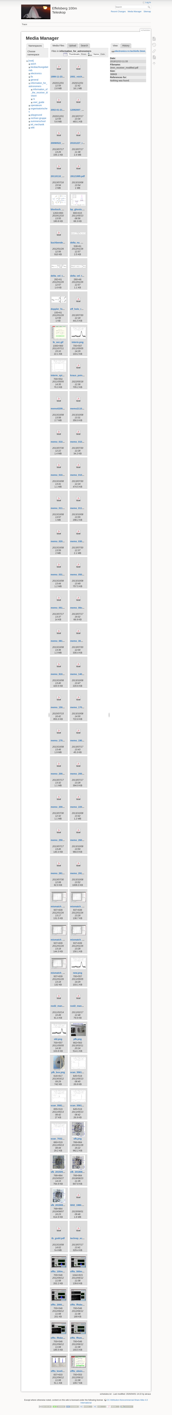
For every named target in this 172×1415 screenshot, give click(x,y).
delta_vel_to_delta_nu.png (65, 276)
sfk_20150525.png (60, 1172)
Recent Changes (118, 11)
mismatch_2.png (60, 939)
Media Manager (135, 11)
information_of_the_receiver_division (39, 92)
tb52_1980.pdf (77, 1205)
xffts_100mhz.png (60, 1271)
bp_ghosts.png (78, 209)
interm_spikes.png (61, 375)
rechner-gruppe (38, 118)
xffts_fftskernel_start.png (64, 1338)
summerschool (38, 121)
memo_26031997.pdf (81, 840)
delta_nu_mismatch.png (83, 242)
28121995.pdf (77, 176)
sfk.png (78, 1138)
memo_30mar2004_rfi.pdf (84, 641)
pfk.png (77, 1039)
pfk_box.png (58, 1072)
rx (34, 99)
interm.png (77, 342)
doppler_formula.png (62, 309)
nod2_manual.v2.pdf (62, 1006)
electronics (36, 73)
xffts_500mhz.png (79, 1271)
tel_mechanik (37, 124)
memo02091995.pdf (61, 408)
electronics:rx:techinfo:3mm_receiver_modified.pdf (142, 51)
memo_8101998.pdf (61, 674)
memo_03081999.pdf (81, 541)
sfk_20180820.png (80, 1172)
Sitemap (147, 11)
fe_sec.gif (58, 342)
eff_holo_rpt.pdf (79, 309)
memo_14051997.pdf (81, 674)
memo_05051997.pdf (81, 574)
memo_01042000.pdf (81, 441)
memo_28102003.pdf (62, 873)
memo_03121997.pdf (62, 574)
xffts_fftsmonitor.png (81, 1338)
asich (33, 63)
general (34, 79)
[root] (31, 60)
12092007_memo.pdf (81, 110)
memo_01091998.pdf (62, 475)
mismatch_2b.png (80, 939)
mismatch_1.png (60, 906)
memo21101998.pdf (80, 408)
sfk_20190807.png (60, 1205)
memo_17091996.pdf (62, 740)
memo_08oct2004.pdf (81, 607)
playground (36, 115)
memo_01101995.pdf (62, 508)
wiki (32, 127)
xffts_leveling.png (60, 1371)
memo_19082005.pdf (81, 740)
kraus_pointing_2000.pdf (83, 375)
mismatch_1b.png (80, 906)
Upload (72, 45)
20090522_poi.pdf (60, 143)
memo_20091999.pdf (62, 807)
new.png (77, 973)
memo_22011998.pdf (81, 807)
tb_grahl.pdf (58, 1238)
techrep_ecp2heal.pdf (82, 1238)
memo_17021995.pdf (81, 707)
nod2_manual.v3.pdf (81, 1006)
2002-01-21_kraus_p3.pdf (64, 110)
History (125, 45)
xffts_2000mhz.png (61, 1304)
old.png (58, 1039)
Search (149, 7)
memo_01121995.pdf (81, 508)
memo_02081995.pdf (62, 541)
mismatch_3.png (60, 973)
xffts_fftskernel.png (80, 1304)
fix (32, 76)
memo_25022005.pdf (62, 840)
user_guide (38, 102)
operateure (36, 105)
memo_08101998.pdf (62, 641)
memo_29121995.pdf (81, 873)
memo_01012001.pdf (62, 441)
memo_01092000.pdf (81, 475)
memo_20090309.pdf (81, 773)
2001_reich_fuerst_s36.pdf (84, 76)
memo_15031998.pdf (62, 707)
